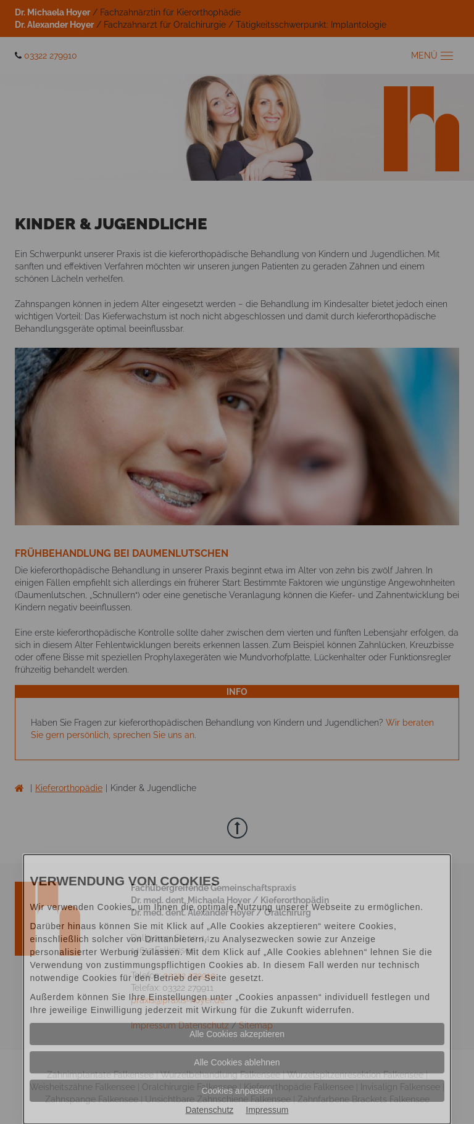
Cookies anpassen (236, 1091)
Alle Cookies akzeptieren (237, 1034)
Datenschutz (209, 1110)
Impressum (267, 1110)
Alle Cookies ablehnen (237, 1062)
